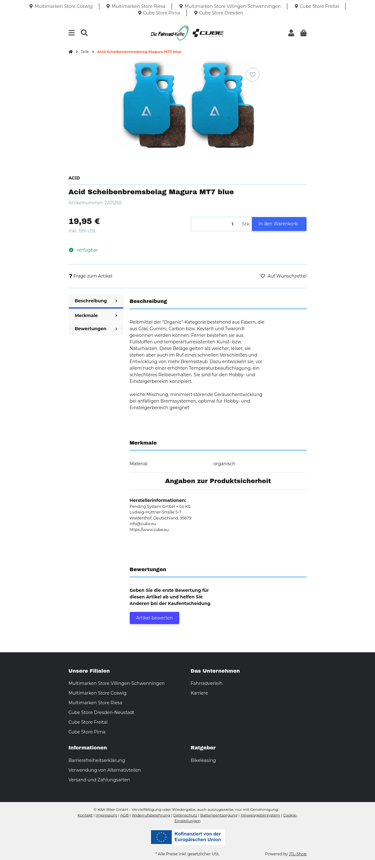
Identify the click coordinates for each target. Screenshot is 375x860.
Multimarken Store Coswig (98, 693)
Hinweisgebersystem (260, 815)
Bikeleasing (203, 760)
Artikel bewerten (154, 618)
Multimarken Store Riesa (95, 703)
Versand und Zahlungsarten (99, 780)
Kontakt (85, 815)
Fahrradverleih (206, 683)
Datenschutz (185, 815)
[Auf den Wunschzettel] (252, 74)
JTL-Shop (297, 854)
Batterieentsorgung (218, 815)
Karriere (199, 693)
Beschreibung (96, 301)
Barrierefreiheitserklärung (97, 760)
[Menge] (215, 224)
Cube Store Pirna (87, 732)
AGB (124, 815)
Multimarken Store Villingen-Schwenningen (117, 683)
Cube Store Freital (88, 722)
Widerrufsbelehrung (151, 815)
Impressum (106, 815)
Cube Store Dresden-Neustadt (102, 712)
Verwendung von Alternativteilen (105, 770)
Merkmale (96, 315)
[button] (291, 33)
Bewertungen (96, 328)
